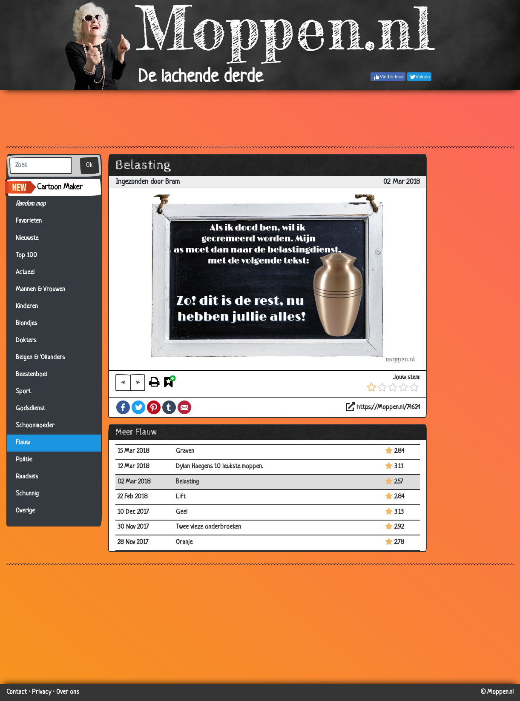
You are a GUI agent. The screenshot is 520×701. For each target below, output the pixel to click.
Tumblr (169, 407)
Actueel (25, 272)
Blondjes (26, 323)
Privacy (41, 692)
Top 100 (26, 255)
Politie (24, 460)
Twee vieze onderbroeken (208, 527)
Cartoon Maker (60, 187)
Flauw (23, 442)
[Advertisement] (260, 117)
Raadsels (27, 477)
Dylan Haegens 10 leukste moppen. (219, 466)
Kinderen (27, 306)
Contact (16, 692)
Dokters (26, 340)
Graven (185, 451)
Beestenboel (31, 374)
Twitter (138, 407)
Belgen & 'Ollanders (40, 357)
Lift (181, 497)
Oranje (184, 542)
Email (184, 407)
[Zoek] (40, 165)
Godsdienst (30, 408)
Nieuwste (27, 238)
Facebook (123, 407)
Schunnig (27, 494)
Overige (25, 511)
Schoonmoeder (35, 425)
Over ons (67, 692)
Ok (89, 165)
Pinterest (154, 407)
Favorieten (34, 221)
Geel (181, 512)
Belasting (187, 482)
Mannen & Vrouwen (40, 289)
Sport (23, 391)
